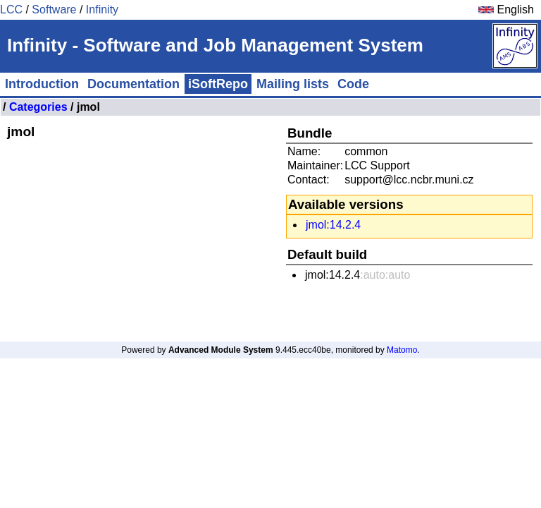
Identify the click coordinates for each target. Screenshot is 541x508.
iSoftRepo (218, 84)
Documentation (133, 84)
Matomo (402, 350)
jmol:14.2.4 (333, 225)
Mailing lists (292, 84)
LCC (11, 10)
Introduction (42, 84)
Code (353, 84)
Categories (38, 107)
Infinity (102, 10)
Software (54, 10)
